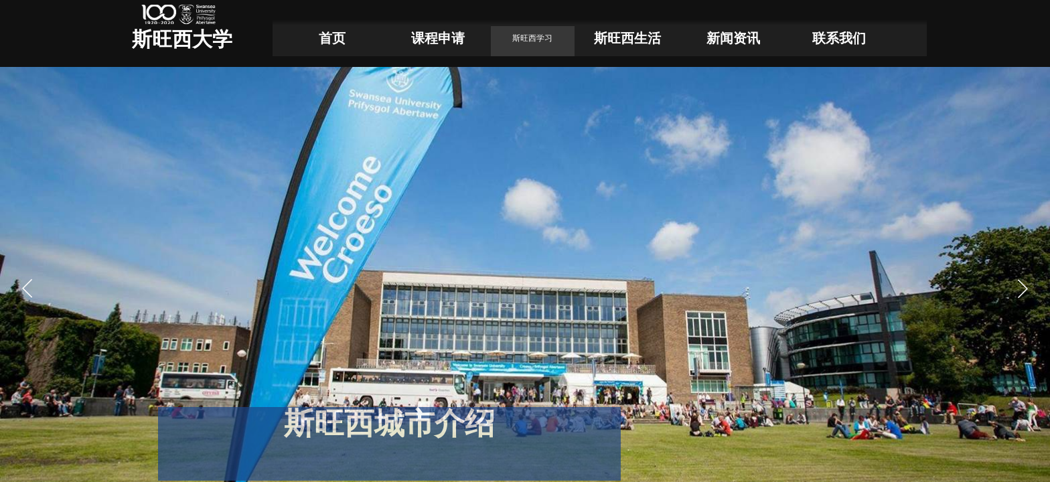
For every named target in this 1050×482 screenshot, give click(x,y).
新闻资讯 (733, 38)
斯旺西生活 (627, 38)
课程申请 (438, 38)
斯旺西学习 (532, 38)
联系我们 (839, 38)
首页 (332, 38)
